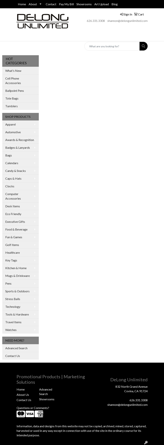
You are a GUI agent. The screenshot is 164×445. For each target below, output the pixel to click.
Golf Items (12, 245)
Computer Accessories (13, 196)
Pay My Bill (66, 4)
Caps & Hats (13, 178)
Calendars (11, 163)
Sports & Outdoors (17, 291)
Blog (114, 4)
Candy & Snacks (15, 170)
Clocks (9, 186)
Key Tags (11, 260)
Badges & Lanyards (17, 147)
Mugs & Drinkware (17, 275)
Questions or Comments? (33, 408)
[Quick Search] (112, 46)
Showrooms (84, 4)
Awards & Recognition (19, 140)
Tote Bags (11, 98)
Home (22, 4)
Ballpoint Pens (14, 90)
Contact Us (12, 356)
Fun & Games (13, 237)
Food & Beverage (16, 229)
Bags (8, 155)
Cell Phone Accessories (13, 81)
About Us (23, 394)
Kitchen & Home (16, 268)
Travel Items (13, 322)
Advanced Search (16, 348)
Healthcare (12, 252)
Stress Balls (12, 299)
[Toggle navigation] (6, 36)
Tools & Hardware (17, 314)
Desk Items (12, 206)
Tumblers (11, 106)
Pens (8, 283)
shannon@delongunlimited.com (127, 20)
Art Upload (101, 4)
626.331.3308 (96, 20)
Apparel (10, 124)
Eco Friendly (13, 214)
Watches (11, 330)
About (33, 4)
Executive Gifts (15, 221)
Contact (51, 4)
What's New (13, 70)
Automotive (13, 132)
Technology (12, 306)
